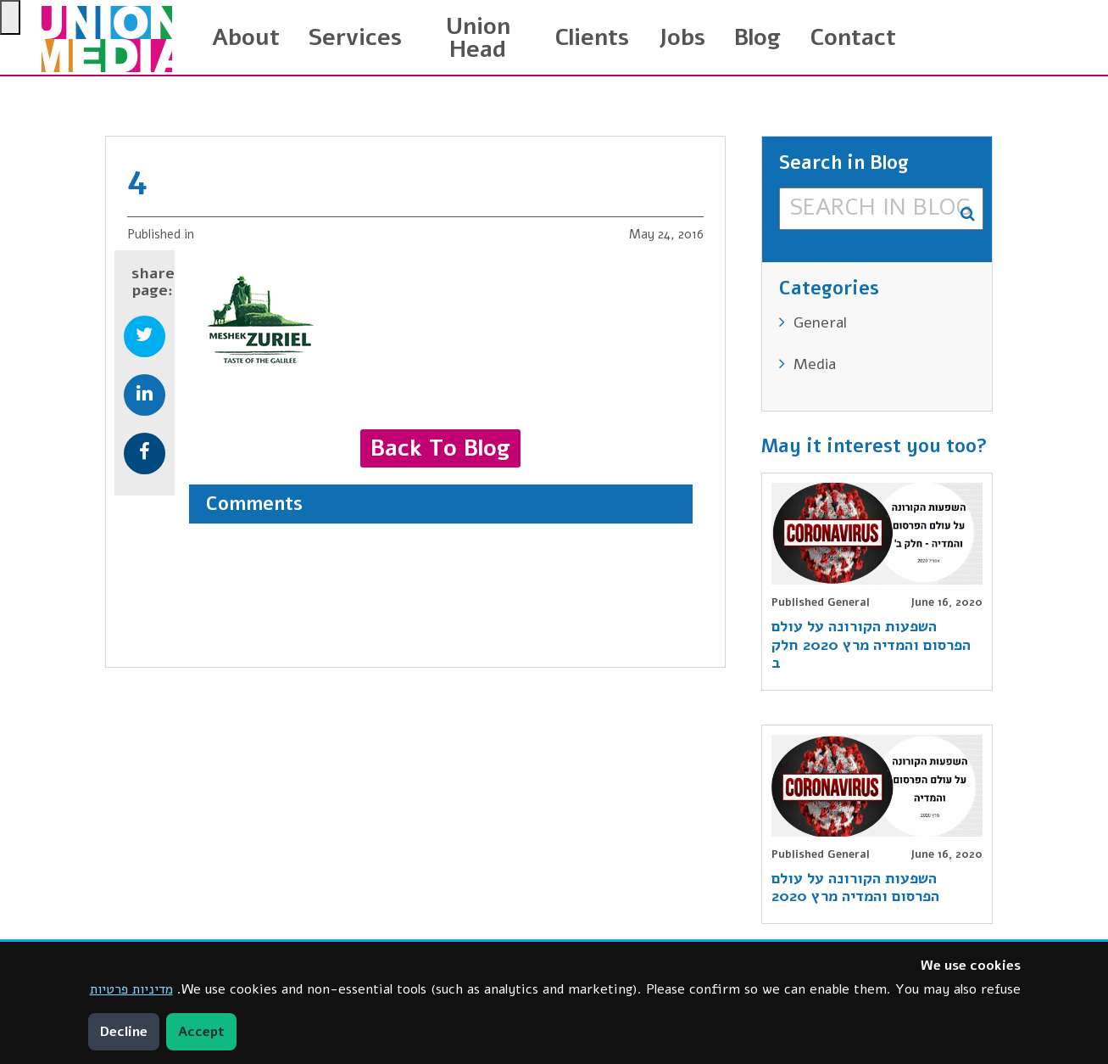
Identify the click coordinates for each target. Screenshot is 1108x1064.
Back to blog (440, 448)
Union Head (478, 37)
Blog (757, 37)
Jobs (681, 37)
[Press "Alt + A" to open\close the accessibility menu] (10, 17)
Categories (829, 290)
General (820, 322)
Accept (201, 1031)
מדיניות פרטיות (131, 989)
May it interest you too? (874, 446)
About (246, 37)
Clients (591, 37)
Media (814, 364)
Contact (853, 37)
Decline (124, 1031)
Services (355, 37)
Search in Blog (844, 165)
